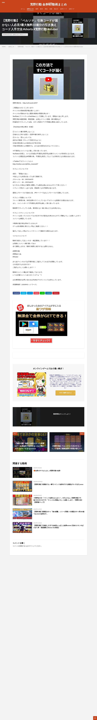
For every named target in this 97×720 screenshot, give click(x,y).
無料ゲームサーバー (42, 684)
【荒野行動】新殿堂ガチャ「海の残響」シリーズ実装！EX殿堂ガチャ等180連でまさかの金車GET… (58, 513)
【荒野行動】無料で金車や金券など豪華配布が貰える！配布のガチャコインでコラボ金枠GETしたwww (23, 688)
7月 (86, 655)
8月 (88, 655)
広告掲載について (41, 669)
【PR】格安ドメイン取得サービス (46, 706)
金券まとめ (30, 9)
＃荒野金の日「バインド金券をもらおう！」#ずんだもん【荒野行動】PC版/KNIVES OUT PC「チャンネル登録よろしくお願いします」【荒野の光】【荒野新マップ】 (58, 500)
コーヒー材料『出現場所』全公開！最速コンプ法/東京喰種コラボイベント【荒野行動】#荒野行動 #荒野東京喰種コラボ (83, 594)
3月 (76, 652)
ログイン (30, 546)
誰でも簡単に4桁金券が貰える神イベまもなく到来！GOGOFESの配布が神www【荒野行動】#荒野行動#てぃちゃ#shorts (36, 594)
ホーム (23, 9)
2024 (67, 658)
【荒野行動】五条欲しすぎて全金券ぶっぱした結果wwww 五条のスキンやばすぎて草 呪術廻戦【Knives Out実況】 (58, 527)
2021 (67, 666)
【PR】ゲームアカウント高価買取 (46, 701)
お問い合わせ (40, 654)
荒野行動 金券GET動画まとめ (48, 4)
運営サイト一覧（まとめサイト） (46, 674)
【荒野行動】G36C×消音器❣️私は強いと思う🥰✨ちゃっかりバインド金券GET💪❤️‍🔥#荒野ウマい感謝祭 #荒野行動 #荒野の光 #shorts (13, 622)
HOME (4, 46)
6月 (83, 655)
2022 (67, 663)
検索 (4, 668)
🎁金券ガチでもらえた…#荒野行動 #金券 (49, 470)
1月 (71, 652)
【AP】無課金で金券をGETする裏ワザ (47, 689)
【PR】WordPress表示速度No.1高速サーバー (48, 695)
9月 (91, 655)
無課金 (27, 654)
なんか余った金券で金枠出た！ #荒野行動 (36, 619)
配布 (41, 9)
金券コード (63, 9)
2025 (67, 655)
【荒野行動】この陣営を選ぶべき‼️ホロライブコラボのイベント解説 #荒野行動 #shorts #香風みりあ (84, 621)
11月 (69, 656)
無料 (37, 9)
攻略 (50, 9)
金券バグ (71, 9)
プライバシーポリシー (42, 664)
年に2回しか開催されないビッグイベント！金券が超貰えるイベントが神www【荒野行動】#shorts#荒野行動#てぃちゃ (13, 594)
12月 (72, 656)
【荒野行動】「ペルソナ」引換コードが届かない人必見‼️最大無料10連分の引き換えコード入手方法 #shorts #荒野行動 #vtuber (50, 46)
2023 (67, 660)
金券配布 (5, 654)
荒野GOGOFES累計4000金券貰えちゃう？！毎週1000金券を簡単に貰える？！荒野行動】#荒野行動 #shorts (60, 594)
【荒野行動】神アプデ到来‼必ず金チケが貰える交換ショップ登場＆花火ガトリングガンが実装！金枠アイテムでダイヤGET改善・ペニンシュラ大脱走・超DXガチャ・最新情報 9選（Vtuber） (60, 623)
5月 (81, 655)
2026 (67, 652)
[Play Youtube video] (48, 79)
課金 (46, 9)
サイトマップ (40, 659)
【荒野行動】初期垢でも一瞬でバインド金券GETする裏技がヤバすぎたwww (58, 485)
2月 (73, 652)
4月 (78, 652)
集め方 (56, 9)
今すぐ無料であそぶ (65, 393)
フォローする (62, 416)
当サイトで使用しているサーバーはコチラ (49, 679)
